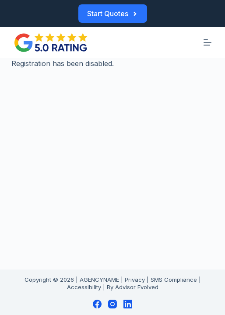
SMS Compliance (174, 279)
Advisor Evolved (136, 287)
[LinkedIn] (127, 304)
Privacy (135, 279)
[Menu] (207, 42)
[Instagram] (112, 304)
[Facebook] (97, 304)
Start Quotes (112, 13)
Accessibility (84, 287)
